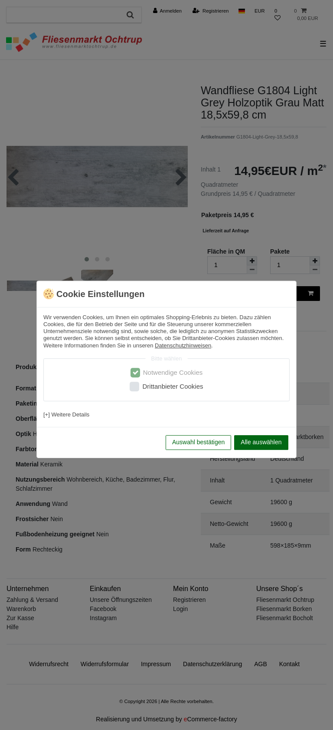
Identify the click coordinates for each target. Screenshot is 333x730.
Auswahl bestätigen (198, 442)
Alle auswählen (261, 442)
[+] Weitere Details (66, 414)
